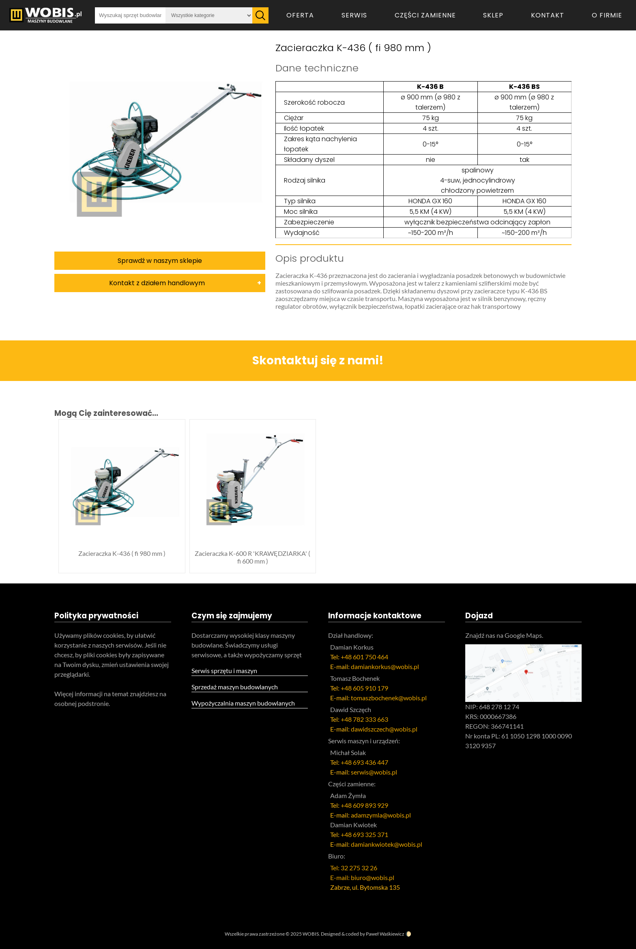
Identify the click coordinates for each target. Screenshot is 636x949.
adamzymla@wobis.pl (381, 815)
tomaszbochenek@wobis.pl (389, 698)
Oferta (300, 15)
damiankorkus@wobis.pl (385, 666)
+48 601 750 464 (364, 657)
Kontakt (547, 15)
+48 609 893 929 (364, 805)
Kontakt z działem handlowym (157, 283)
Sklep (493, 15)
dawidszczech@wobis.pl (384, 729)
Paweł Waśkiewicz (385, 934)
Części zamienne (425, 15)
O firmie (607, 15)
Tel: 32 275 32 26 (353, 868)
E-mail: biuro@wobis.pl (362, 877)
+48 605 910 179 (364, 688)
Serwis (354, 15)
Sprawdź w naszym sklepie (160, 260)
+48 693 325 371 (364, 834)
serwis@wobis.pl (374, 772)
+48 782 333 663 (364, 719)
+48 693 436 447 (364, 762)
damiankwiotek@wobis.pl (386, 844)
